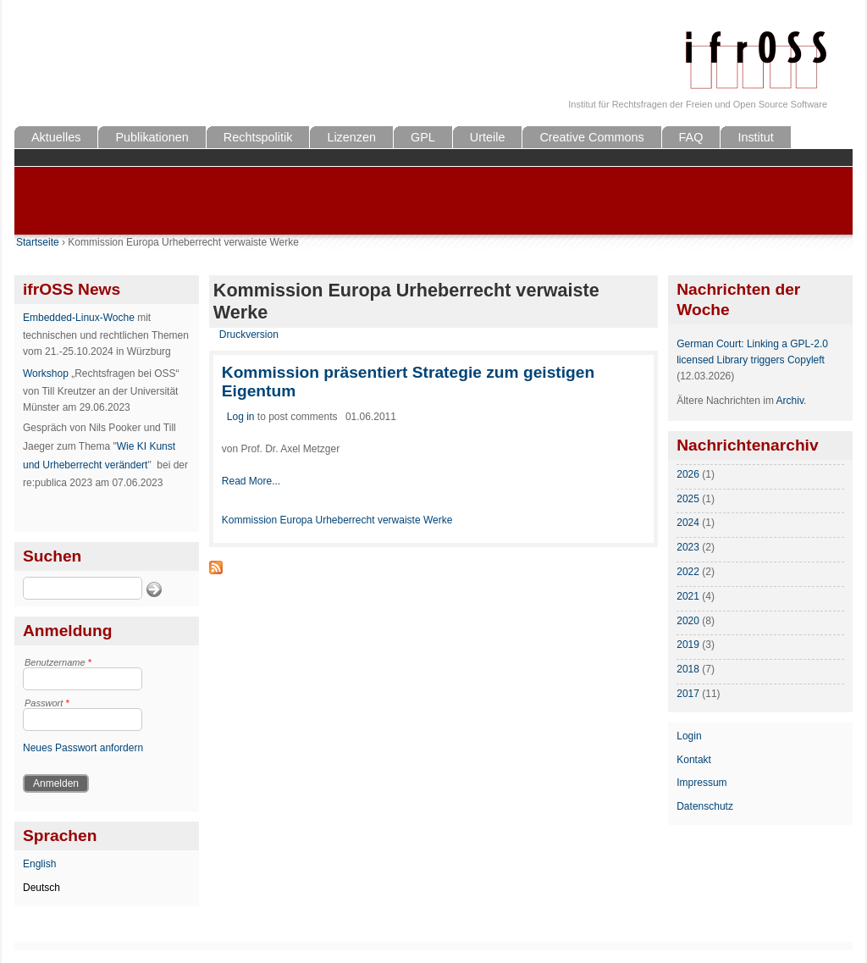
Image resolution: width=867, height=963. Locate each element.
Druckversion (249, 334)
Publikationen (151, 137)
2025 (687, 499)
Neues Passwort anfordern (83, 748)
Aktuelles (55, 137)
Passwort (47, 703)
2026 (687, 474)
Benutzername (58, 662)
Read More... (251, 481)
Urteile (487, 137)
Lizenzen (351, 137)
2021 (687, 596)
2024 (687, 523)
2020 (687, 621)
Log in (241, 417)
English (39, 864)
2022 (687, 572)
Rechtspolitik (258, 137)
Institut (755, 137)
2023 (687, 547)
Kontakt (693, 760)
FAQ (691, 137)
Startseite (37, 242)
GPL (423, 137)
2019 (687, 644)
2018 (687, 669)
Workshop (46, 373)
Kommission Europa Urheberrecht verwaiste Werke (337, 520)
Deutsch (41, 888)
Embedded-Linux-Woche (79, 318)
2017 (687, 694)
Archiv (789, 401)
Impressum (701, 783)
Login (688, 736)
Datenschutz (704, 806)
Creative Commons (591, 137)
